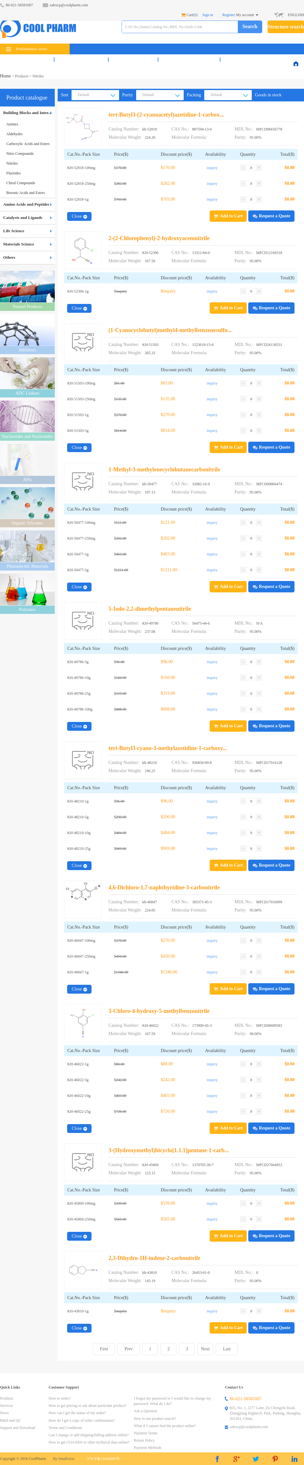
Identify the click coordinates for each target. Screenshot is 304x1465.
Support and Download (17, 1428)
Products (27, 60)
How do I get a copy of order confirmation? (82, 1420)
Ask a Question (145, 1411)
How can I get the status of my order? (77, 1413)
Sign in (207, 15)
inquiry (212, 168)
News (133, 60)
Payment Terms (145, 1433)
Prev (128, 1349)
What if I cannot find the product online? (165, 1426)
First (104, 1349)
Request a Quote (271, 216)
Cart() (189, 15)
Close (79, 216)
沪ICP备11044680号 (103, 1458)
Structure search (286, 26)
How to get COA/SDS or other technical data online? (89, 1442)
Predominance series (26, 49)
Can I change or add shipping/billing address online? (89, 1435)
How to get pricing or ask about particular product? (88, 1405)
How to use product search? (155, 1418)
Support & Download (257, 60)
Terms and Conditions (65, 1428)
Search (250, 26)
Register (228, 15)
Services (81, 60)
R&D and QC (189, 60)
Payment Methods (147, 1447)
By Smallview (63, 1458)
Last (227, 1349)
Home (6, 76)
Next (205, 1349)
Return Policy (144, 1440)
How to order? (60, 1398)
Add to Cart (228, 216)
